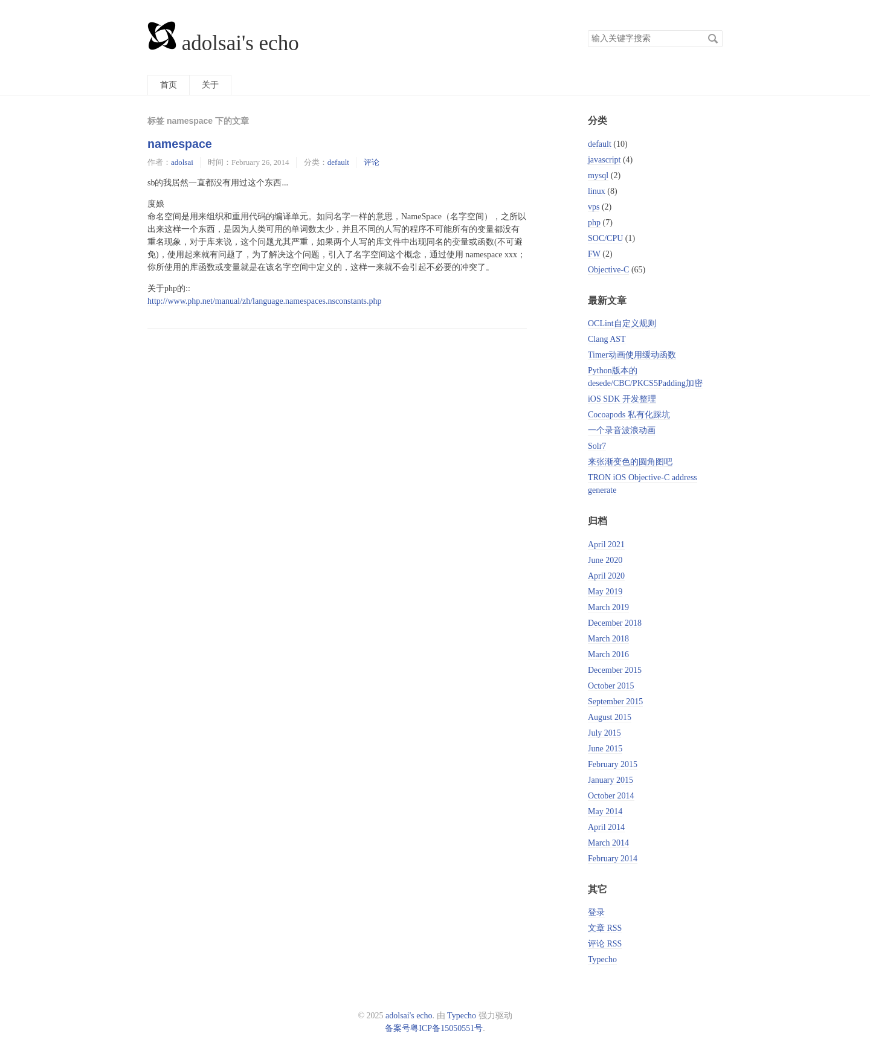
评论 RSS (605, 943)
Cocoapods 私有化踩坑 (629, 414)
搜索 (713, 38)
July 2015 (604, 732)
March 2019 (608, 607)
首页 (168, 84)
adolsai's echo (223, 43)
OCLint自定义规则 (622, 323)
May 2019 (605, 591)
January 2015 (610, 780)
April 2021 (606, 544)
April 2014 (606, 827)
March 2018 (608, 638)
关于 (210, 84)
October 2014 (611, 795)
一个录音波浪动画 (622, 430)
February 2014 (612, 858)
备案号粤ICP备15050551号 (434, 1028)
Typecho (602, 959)
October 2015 (611, 685)
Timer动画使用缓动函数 (632, 354)
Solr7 (597, 446)
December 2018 (615, 623)
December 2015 (615, 670)
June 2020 (605, 560)
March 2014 (608, 842)
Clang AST (607, 339)
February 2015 (612, 764)
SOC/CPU (605, 238)
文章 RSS (605, 928)
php (594, 222)
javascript (604, 159)
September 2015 (615, 701)
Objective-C (608, 269)
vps (593, 206)
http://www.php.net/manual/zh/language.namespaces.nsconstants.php (264, 301)
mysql (598, 175)
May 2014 (605, 811)
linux (596, 191)
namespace (179, 143)
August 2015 (609, 717)
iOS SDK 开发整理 (622, 398)
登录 (596, 912)
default (338, 162)
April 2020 (606, 575)
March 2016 (608, 654)
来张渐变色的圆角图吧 (630, 461)
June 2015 (605, 748)
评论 (371, 162)
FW (594, 254)
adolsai (182, 162)
